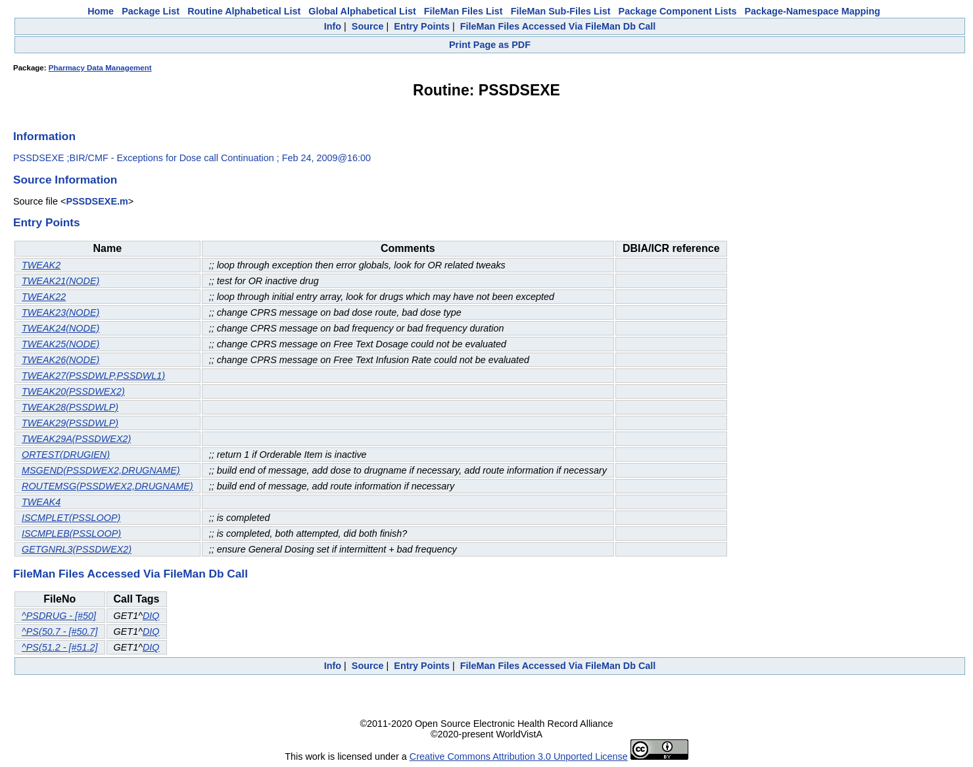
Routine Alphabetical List (243, 11)
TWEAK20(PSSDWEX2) (73, 391)
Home (100, 11)
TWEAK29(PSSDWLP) (70, 423)
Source (368, 26)
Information (44, 136)
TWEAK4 (41, 502)
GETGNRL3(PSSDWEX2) (76, 549)
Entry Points (422, 26)
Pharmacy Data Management (100, 68)
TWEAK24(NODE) (60, 328)
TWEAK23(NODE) (60, 312)
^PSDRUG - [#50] (59, 615)
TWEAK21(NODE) (60, 281)
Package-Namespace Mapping (812, 11)
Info (332, 26)
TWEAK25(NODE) (60, 344)
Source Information (65, 179)
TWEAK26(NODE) (60, 360)
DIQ (151, 615)
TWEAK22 (44, 296)
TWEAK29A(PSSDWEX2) (76, 438)
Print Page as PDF (490, 44)
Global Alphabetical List (361, 11)
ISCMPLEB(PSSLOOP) (71, 533)
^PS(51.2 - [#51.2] (60, 647)
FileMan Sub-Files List (561, 11)
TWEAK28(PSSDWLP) (70, 407)
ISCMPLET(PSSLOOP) (71, 517)
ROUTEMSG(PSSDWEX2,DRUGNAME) (107, 486)
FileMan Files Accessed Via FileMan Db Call (558, 26)
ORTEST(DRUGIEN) (66, 454)
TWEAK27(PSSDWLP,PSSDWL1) (93, 375)
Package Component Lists (678, 11)
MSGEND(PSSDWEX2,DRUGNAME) (101, 470)
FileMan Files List (463, 11)
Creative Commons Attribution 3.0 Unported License (519, 756)
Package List (150, 11)
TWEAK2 (41, 265)
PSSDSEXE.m (97, 201)
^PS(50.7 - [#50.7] (60, 631)
